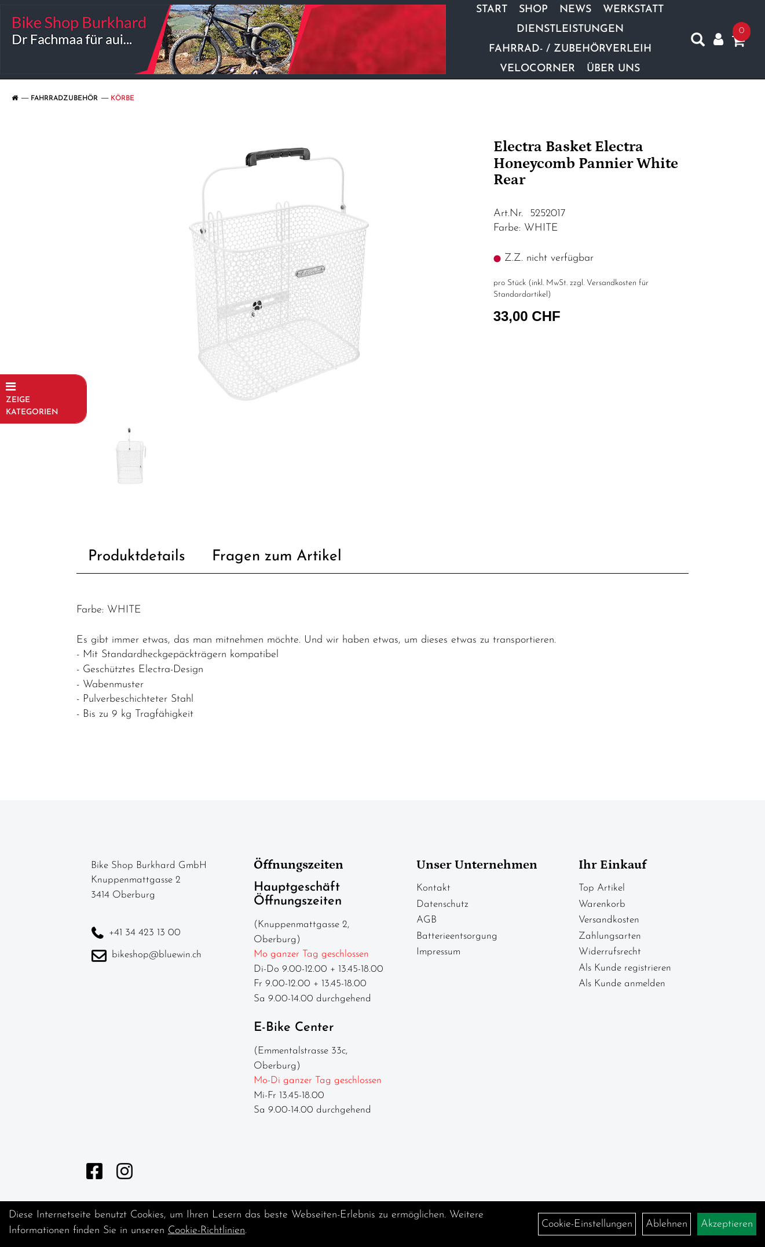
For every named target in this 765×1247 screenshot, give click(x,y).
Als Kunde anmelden (622, 984)
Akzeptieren (727, 1224)
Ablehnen (666, 1224)
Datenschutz (442, 904)
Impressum (438, 952)
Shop (533, 9)
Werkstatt (633, 9)
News (575, 9)
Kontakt (433, 888)
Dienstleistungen (570, 29)
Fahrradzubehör (64, 98)
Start (491, 9)
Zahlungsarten (610, 936)
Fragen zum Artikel (277, 556)
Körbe (122, 98)
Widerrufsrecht (610, 952)
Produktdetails (136, 556)
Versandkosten (609, 920)
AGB (426, 920)
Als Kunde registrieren (625, 968)
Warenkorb (602, 904)
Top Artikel (602, 888)
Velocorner (537, 68)
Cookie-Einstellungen (586, 1224)
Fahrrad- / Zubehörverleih (570, 48)
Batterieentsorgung (456, 936)
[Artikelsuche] (698, 42)
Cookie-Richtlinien (206, 1230)
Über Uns (613, 68)
